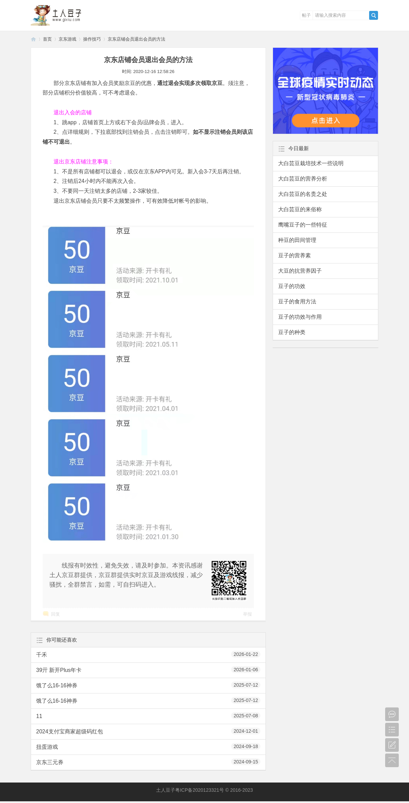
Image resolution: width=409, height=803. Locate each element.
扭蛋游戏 (148, 746)
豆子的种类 (291, 332)
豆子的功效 (291, 286)
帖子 (306, 15)
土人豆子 (33, 39)
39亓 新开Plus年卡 (148, 669)
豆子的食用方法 (297, 301)
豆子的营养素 (294, 255)
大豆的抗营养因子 (300, 271)
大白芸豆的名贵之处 (302, 194)
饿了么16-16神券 (148, 685)
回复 (55, 614)
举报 (247, 614)
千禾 (148, 654)
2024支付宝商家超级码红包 (148, 731)
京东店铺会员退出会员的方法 (136, 39)
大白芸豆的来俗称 (300, 209)
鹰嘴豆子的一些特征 (302, 225)
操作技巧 (92, 39)
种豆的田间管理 (297, 240)
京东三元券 (148, 761)
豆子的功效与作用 (300, 317)
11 (148, 715)
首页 (47, 39)
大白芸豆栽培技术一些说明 (311, 163)
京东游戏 (67, 39)
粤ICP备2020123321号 (199, 790)
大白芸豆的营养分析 (302, 179)
